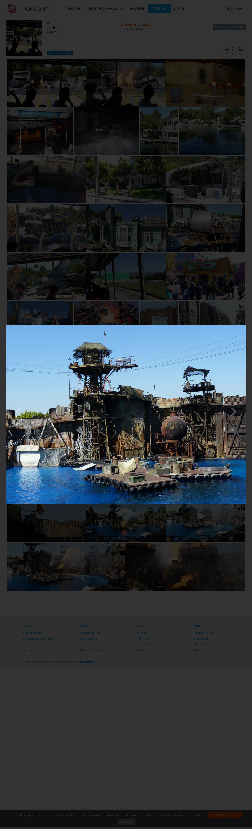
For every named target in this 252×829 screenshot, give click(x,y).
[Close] (245, 326)
